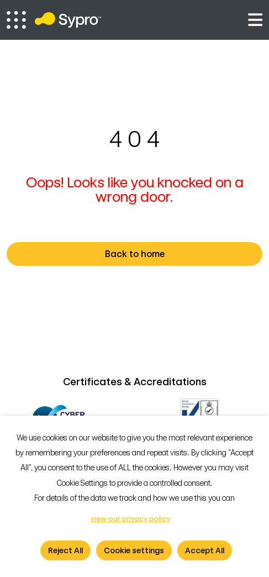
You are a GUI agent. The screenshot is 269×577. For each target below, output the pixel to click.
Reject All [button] (65, 550)
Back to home (177, 254)
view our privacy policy (130, 519)
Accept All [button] (204, 550)
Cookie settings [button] (134, 550)
